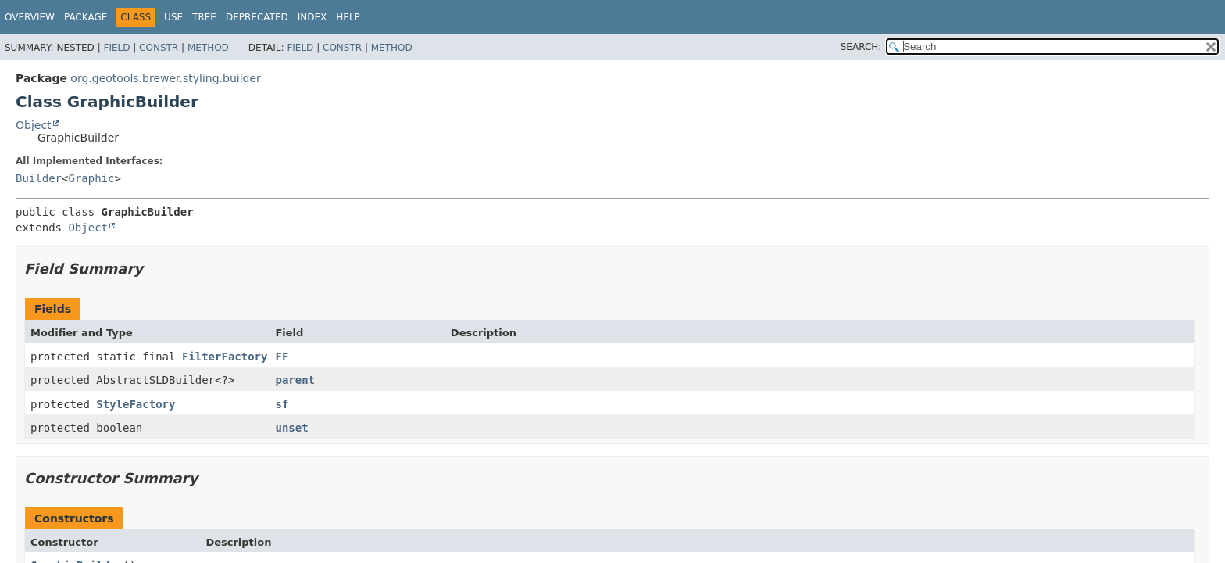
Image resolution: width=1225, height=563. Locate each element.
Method (208, 47)
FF (281, 356)
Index (312, 17)
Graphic (91, 178)
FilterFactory (225, 356)
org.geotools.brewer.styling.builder (165, 78)
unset (291, 427)
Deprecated (257, 17)
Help (348, 17)
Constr (158, 47)
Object (34, 125)
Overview (30, 17)
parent (295, 380)
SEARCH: (861, 46)
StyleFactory (135, 404)
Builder (39, 178)
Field (116, 47)
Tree (204, 17)
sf (281, 404)
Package (85, 17)
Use (173, 17)
